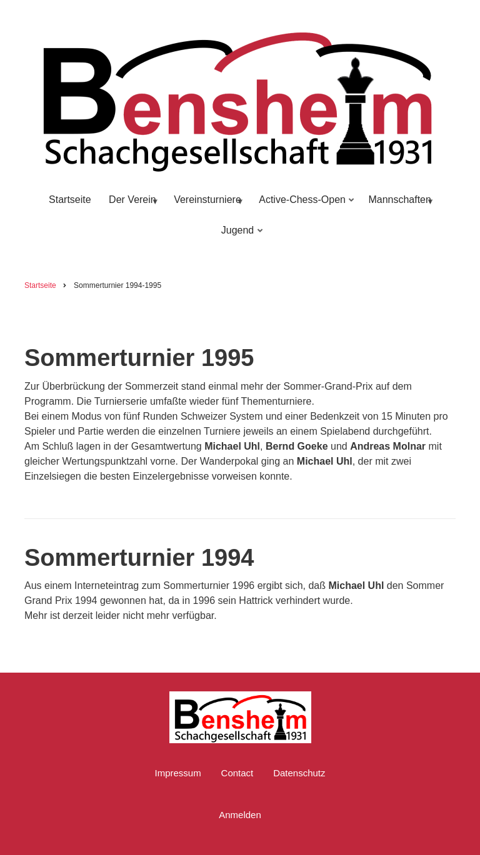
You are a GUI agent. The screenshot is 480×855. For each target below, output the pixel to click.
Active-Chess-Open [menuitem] (303, 205)
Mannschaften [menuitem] (399, 205)
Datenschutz (299, 773)
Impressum (177, 773)
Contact (237, 773)
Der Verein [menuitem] (131, 205)
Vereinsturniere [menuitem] (206, 205)
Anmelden (240, 814)
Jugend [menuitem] (239, 236)
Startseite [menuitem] (70, 199)
